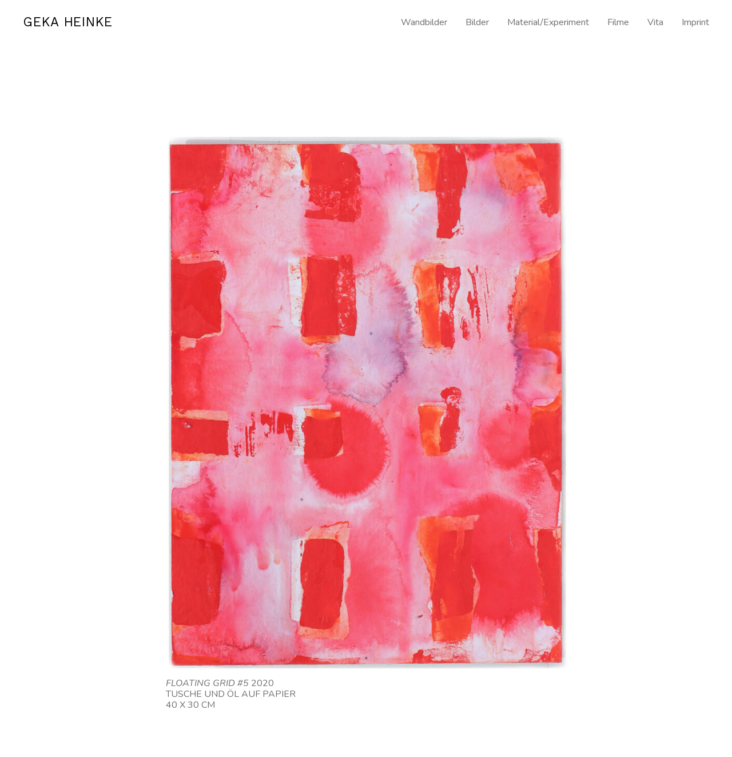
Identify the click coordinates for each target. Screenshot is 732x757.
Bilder (477, 22)
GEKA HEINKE (73, 23)
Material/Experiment (548, 22)
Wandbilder (424, 22)
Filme (618, 22)
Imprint (695, 22)
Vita (655, 22)
